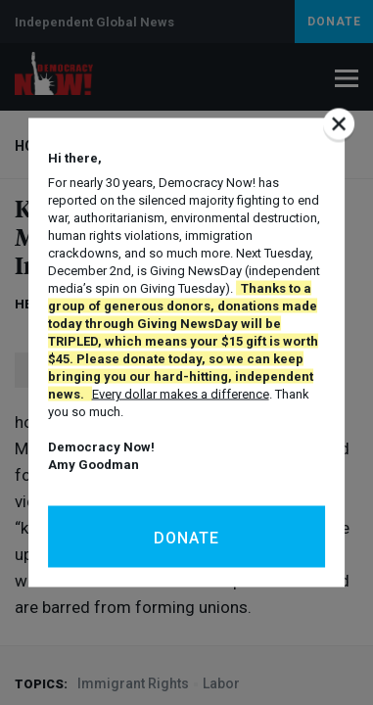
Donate (186, 538)
